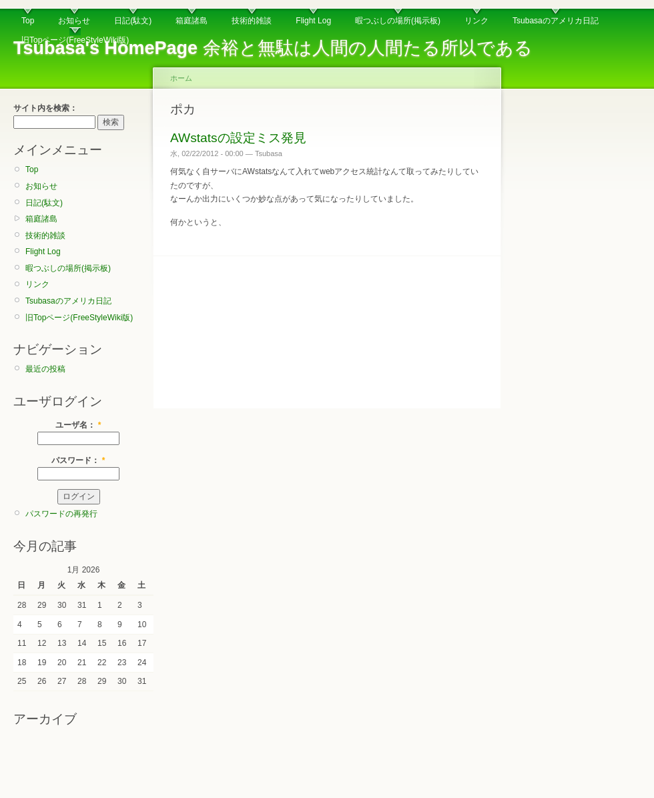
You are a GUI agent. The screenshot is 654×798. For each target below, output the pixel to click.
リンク (476, 20)
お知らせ (74, 20)
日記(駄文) (132, 20)
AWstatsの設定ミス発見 (238, 138)
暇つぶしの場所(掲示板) (397, 20)
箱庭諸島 (192, 20)
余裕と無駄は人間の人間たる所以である (273, 48)
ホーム (181, 78)
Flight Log (313, 20)
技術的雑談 (252, 20)
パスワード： (78, 460)
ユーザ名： (78, 425)
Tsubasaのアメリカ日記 (556, 20)
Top (27, 20)
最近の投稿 (45, 369)
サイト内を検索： (45, 108)
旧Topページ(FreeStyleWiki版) (75, 40)
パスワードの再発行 (61, 513)
